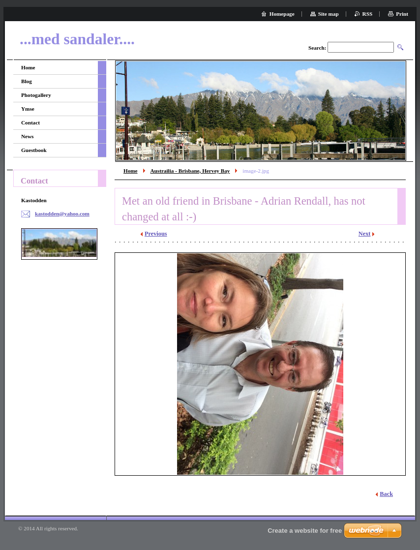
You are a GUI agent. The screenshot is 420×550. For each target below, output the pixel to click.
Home (130, 171)
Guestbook (34, 150)
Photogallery (36, 95)
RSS (367, 14)
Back (386, 493)
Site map (328, 14)
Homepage (282, 14)
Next (365, 233)
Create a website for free (305, 530)
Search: (317, 48)
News (27, 136)
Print (402, 14)
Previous (156, 233)
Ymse (27, 109)
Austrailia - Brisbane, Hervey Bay (190, 171)
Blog (26, 81)
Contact (30, 122)
